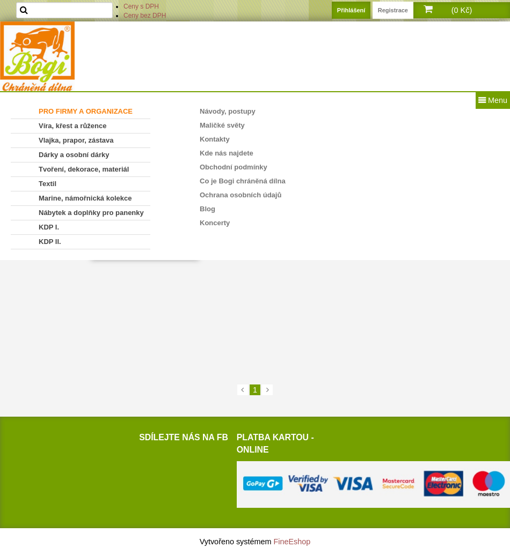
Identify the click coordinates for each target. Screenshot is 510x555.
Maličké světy (222, 125)
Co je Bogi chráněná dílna (243, 181)
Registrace (393, 10)
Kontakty (215, 139)
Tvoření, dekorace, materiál (84, 169)
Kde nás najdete (226, 153)
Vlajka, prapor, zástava (76, 140)
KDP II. (50, 242)
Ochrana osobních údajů (240, 195)
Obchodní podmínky (233, 167)
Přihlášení (351, 10)
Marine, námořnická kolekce (85, 198)
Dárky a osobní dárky (74, 155)
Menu (492, 100)
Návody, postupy (228, 111)
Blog (207, 209)
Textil (47, 184)
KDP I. (49, 227)
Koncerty (215, 223)
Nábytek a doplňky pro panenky (91, 213)
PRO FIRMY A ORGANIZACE (86, 111)
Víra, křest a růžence (72, 126)
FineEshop (292, 541)
